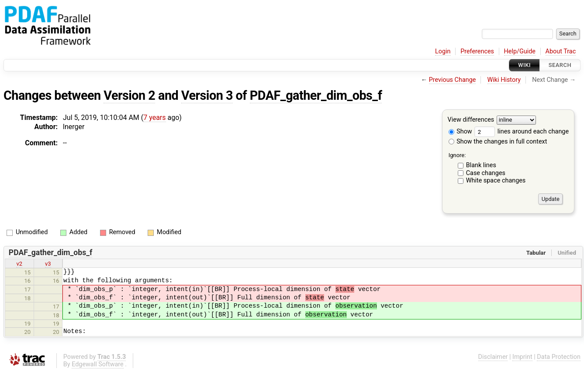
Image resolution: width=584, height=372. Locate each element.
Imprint (522, 357)
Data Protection (559, 357)
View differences (471, 120)
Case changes (485, 173)
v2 (19, 263)
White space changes (496, 180)
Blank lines (481, 165)
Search (560, 65)
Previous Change (452, 80)
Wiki (524, 65)
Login (443, 51)
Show (460, 131)
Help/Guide (520, 51)
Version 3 (207, 95)
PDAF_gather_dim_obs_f (316, 95)
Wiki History (504, 80)
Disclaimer (493, 357)
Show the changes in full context (498, 141)
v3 (48, 263)
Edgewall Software (98, 364)
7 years (154, 117)
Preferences (477, 51)
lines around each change (521, 131)
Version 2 (129, 95)
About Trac (561, 51)
